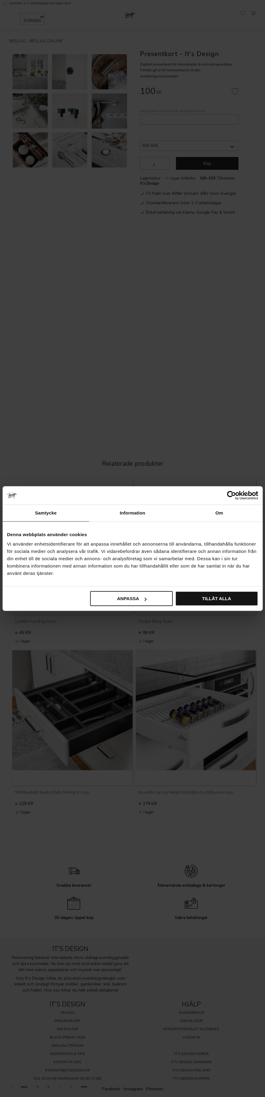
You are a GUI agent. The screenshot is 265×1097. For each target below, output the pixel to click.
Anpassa (131, 598)
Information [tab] (132, 512)
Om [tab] (219, 512)
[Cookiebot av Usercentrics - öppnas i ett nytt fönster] (231, 495)
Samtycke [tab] (46, 512)
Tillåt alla (216, 598)
